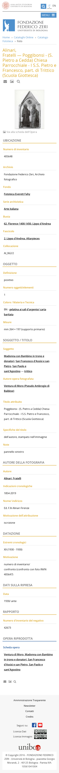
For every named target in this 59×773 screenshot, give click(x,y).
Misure (7, 322)
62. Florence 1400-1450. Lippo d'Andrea (27, 223)
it (49, 5)
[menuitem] (29, 700)
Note (6, 444)
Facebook (34, 725)
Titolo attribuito (12, 402)
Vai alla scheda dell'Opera (21, 132)
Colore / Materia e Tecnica (18, 302)
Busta (6, 216)
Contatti (29, 711)
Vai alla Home (29, 25)
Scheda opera (11, 647)
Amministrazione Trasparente (30, 700)
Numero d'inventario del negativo (23, 620)
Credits (29, 716)
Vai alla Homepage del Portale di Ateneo (17, 5)
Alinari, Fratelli (12, 478)
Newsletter (29, 705)
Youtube (40, 725)
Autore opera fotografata (18, 379)
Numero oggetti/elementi (18, 287)
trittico (28, 371)
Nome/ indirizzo (12, 501)
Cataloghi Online (23, 37)
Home (6, 37)
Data (6, 594)
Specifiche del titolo (14, 430)
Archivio (8, 167)
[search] (43, 6)
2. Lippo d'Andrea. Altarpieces (22, 238)
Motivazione (10, 557)
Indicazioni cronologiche (17, 486)
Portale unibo (29, 744)
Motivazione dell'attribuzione (20, 515)
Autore (7, 471)
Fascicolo (8, 231)
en (54, 5)
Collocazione (10, 246)
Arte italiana (11, 209)
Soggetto (8, 349)
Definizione (10, 273)
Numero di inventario (16, 149)
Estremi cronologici (14, 542)
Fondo (7, 187)
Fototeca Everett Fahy (17, 194)
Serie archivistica (13, 201)
